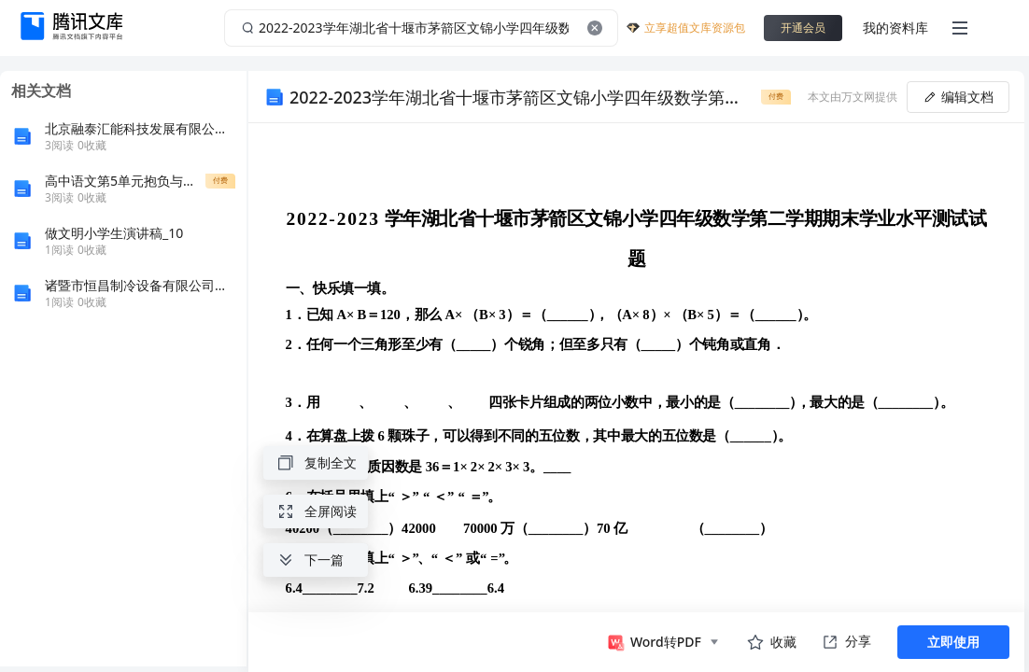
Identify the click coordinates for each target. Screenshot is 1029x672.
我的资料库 (895, 27)
